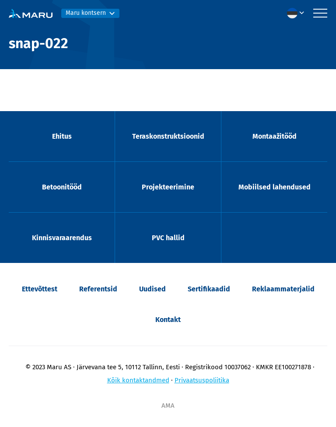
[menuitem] (298, 13)
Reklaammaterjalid (283, 289)
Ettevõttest (39, 289)
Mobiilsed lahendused (274, 187)
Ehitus (62, 136)
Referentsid (98, 289)
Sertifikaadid (209, 289)
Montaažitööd (274, 136)
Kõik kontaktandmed (138, 380)
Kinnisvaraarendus (62, 238)
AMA (168, 406)
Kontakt (168, 319)
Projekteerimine (168, 187)
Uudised (152, 289)
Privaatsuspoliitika (202, 380)
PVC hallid (168, 238)
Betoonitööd (62, 187)
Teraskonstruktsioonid (168, 136)
